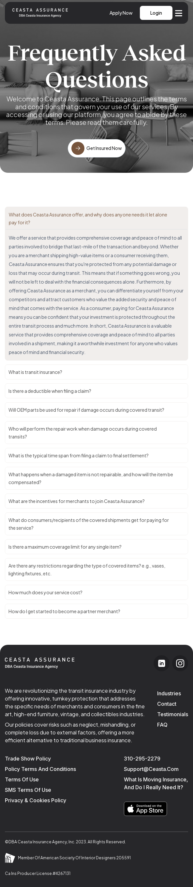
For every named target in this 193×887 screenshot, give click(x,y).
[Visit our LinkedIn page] (162, 663)
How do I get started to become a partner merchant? (64, 611)
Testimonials (172, 714)
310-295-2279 (142, 758)
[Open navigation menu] (178, 12)
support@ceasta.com (151, 769)
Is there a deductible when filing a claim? (49, 391)
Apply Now (121, 13)
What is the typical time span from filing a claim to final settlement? (78, 455)
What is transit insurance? (35, 372)
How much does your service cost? (45, 592)
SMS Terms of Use (28, 790)
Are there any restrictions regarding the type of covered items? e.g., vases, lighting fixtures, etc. (86, 569)
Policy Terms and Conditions (40, 769)
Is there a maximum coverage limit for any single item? (65, 547)
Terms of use (22, 779)
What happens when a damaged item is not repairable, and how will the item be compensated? (90, 478)
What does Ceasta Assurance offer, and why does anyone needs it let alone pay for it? (88, 218)
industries (169, 693)
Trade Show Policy (28, 758)
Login (156, 13)
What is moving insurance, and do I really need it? (156, 783)
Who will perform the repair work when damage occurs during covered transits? (82, 432)
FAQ (162, 724)
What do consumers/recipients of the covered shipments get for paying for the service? (88, 524)
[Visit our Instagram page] (180, 663)
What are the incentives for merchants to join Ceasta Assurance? (76, 501)
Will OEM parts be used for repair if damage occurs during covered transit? (86, 410)
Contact (166, 704)
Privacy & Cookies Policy (35, 800)
